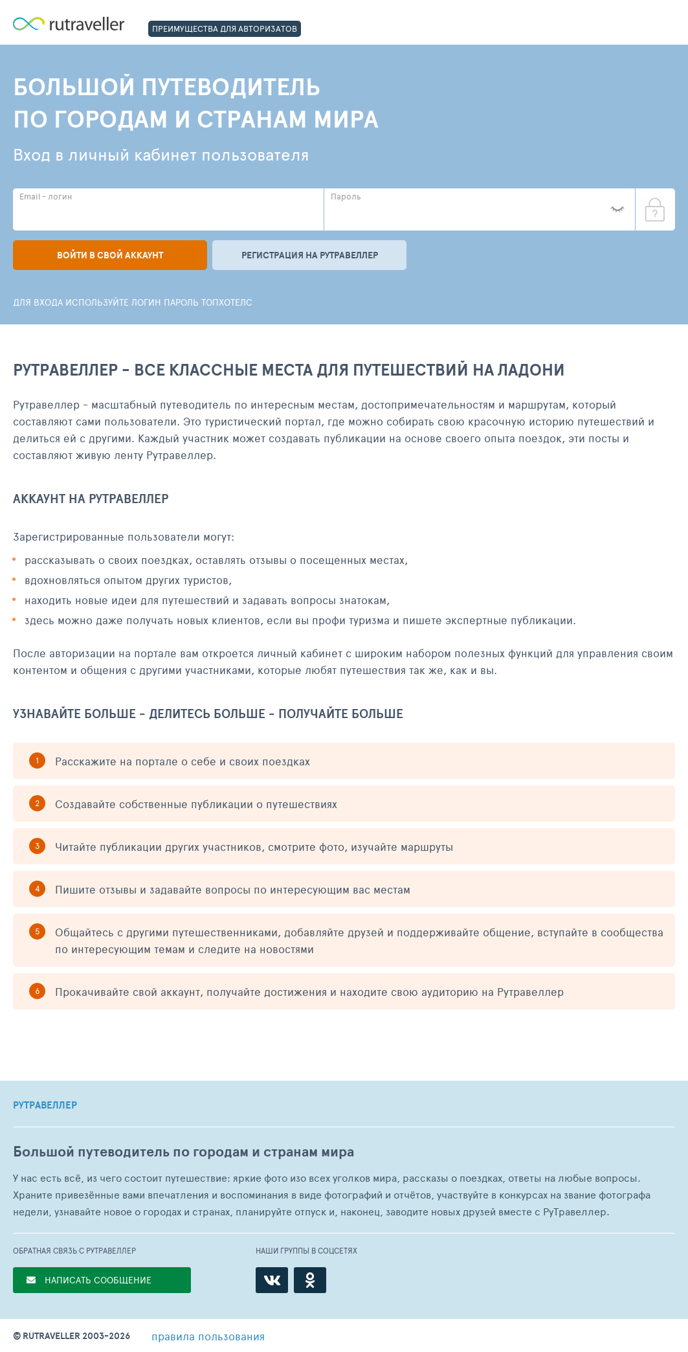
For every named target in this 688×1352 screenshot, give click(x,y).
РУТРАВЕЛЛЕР (45, 1105)
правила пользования (208, 1335)
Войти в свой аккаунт (110, 255)
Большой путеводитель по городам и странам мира (183, 1152)
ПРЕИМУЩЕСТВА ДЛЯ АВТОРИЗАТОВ (224, 28)
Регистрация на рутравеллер (309, 255)
